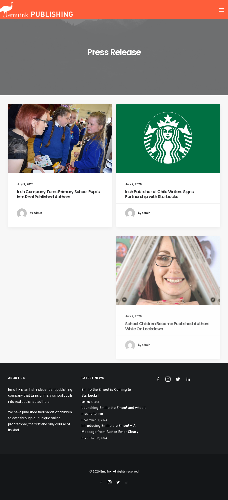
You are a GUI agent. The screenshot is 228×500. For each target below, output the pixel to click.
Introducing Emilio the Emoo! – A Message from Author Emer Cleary (109, 429)
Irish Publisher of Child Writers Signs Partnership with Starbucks (159, 194)
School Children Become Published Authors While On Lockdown (167, 339)
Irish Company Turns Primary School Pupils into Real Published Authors (58, 194)
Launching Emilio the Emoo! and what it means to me (113, 411)
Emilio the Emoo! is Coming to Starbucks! (106, 393)
